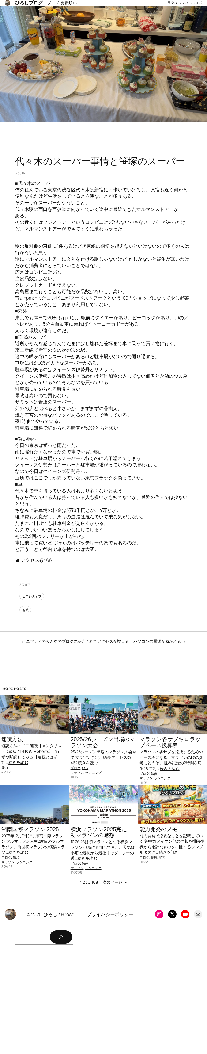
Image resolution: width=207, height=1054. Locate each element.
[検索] (61, 937)
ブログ (75, 768)
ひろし (50, 914)
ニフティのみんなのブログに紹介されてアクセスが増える (77, 641)
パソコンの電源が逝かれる (157, 641)
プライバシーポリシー (110, 914)
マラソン (77, 772)
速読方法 (12, 739)
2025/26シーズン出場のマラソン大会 (103, 742)
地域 (25, 610)
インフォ (192, 2)
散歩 (85, 768)
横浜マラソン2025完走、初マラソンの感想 (101, 832)
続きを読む (18, 762)
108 (94, 882)
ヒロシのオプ (31, 596)
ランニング (93, 772)
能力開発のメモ (158, 829)
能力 (4, 767)
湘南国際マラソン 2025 (30, 829)
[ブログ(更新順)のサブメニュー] (76, 3)
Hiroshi (68, 914)
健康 (154, 857)
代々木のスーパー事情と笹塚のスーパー (100, 161)
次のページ (114, 882)
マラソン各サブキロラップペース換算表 (170, 742)
